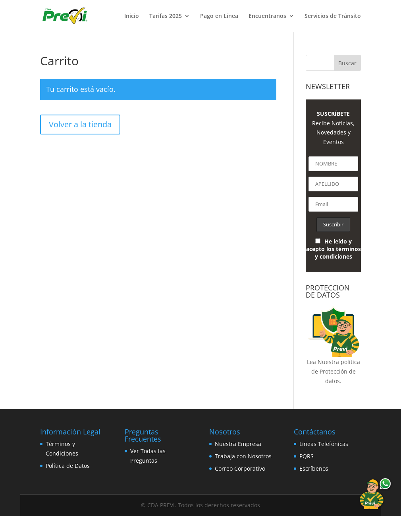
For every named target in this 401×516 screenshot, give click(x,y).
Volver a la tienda (80, 124)
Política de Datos (68, 465)
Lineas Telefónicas (323, 444)
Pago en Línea (219, 16)
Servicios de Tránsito (333, 16)
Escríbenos (313, 468)
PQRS (306, 456)
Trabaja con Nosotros (243, 456)
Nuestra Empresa (238, 444)
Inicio (131, 16)
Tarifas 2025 (165, 16)
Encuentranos (267, 16)
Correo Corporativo (240, 468)
